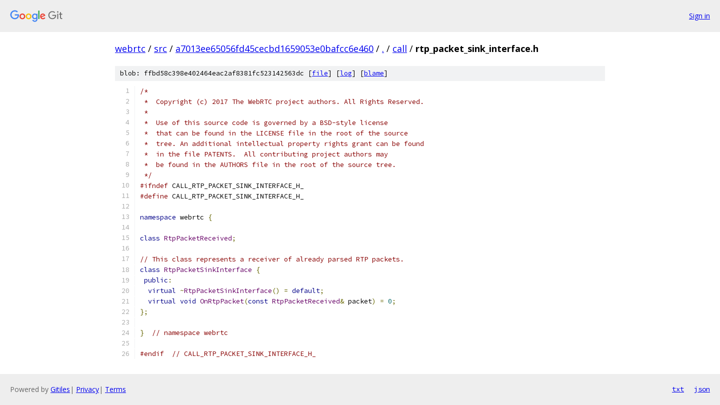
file (320, 73)
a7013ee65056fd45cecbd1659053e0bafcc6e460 (275, 48)
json (702, 389)
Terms (115, 389)
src (160, 48)
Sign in (699, 15)
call (399, 48)
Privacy (87, 389)
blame (374, 73)
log (346, 73)
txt (678, 389)
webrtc (130, 48)
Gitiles (60, 389)
